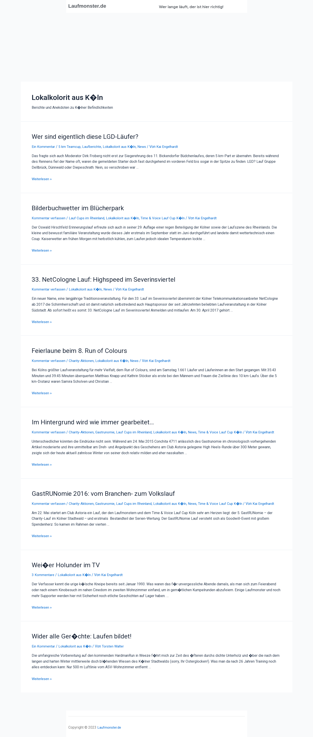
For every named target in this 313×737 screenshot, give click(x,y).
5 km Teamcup (70, 146)
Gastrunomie (108, 428)
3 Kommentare (43, 579)
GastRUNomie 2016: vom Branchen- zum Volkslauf (98, 494)
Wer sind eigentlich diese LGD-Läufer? (80, 136)
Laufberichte (93, 146)
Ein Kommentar (43, 146)
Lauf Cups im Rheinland (88, 216)
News (145, 146)
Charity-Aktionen (83, 357)
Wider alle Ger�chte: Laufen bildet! (77, 640)
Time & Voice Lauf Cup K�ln (168, 216)
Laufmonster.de (90, 5)
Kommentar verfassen (49, 216)
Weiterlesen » (43, 178)
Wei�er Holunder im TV (63, 570)
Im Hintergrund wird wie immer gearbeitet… (87, 418)
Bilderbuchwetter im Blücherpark (74, 206)
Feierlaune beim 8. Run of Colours (75, 348)
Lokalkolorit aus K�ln (122, 146)
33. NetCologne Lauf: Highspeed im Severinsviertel (97, 277)
